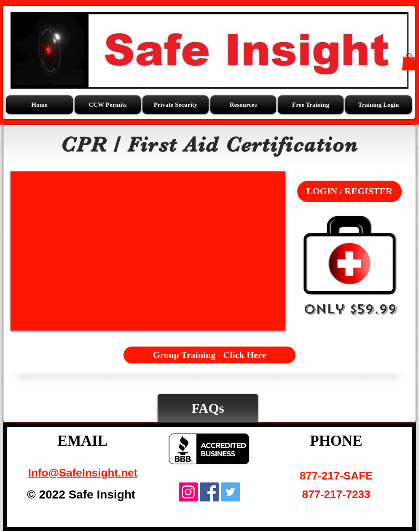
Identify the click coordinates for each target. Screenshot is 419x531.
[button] (243, 104)
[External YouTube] (148, 251)
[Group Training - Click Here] (209, 355)
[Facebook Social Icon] (209, 491)
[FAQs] (208, 408)
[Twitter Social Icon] (230, 491)
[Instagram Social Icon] (188, 491)
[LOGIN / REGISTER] (349, 191)
